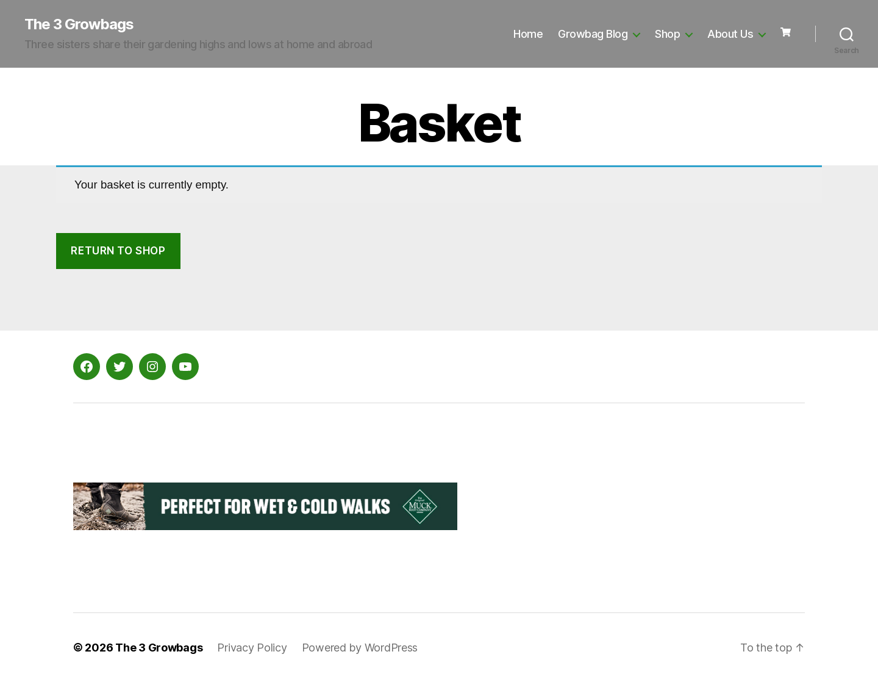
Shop (667, 33)
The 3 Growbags (79, 24)
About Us (730, 33)
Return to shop (118, 251)
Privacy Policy (252, 647)
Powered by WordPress (360, 647)
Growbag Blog (592, 33)
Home (528, 33)
